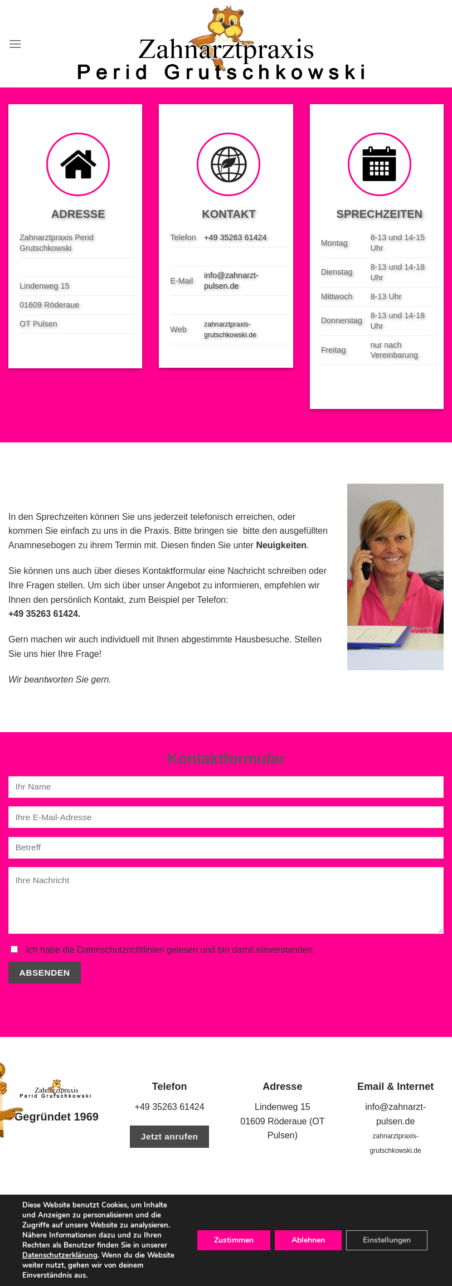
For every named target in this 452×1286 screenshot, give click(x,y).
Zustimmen (234, 1240)
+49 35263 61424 (235, 237)
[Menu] (15, 43)
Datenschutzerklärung (60, 1255)
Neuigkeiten (281, 545)
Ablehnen (308, 1240)
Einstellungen (387, 1240)
